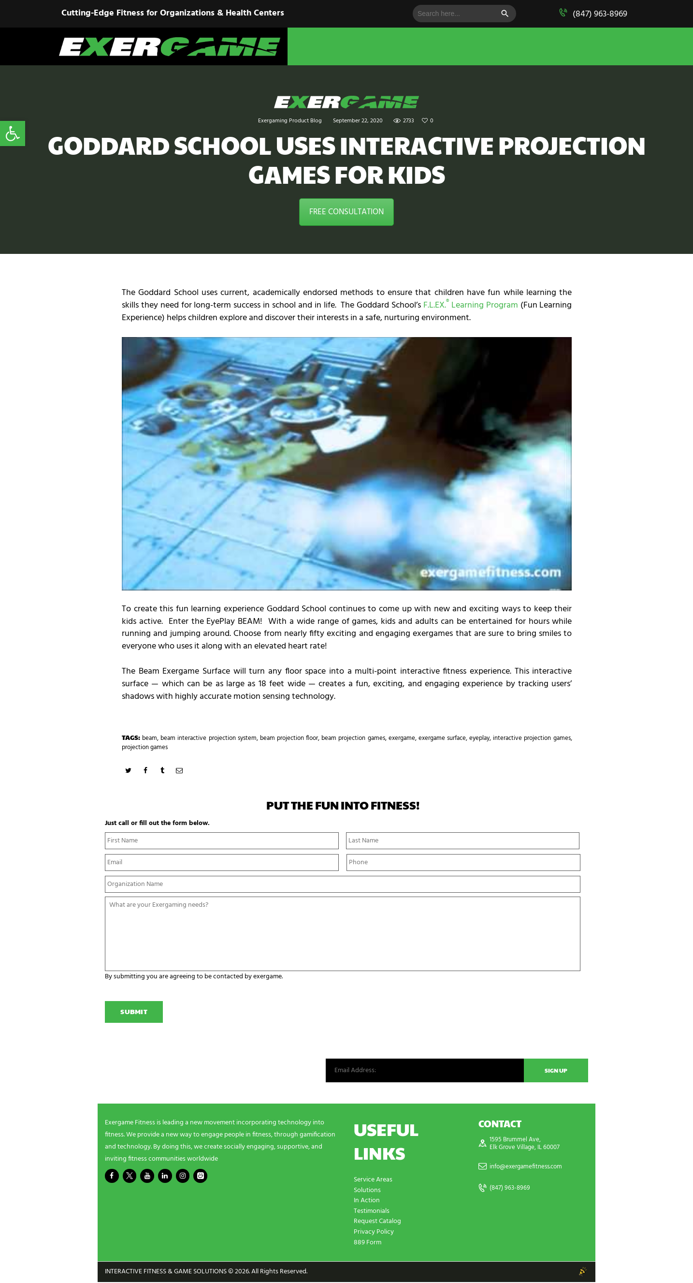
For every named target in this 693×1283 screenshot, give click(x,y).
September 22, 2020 (357, 121)
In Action (367, 1203)
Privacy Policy (374, 1233)
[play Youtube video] (347, 463)
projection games (200, 747)
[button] (12, 133)
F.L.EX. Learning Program (470, 305)
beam (151, 738)
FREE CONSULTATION (346, 212)
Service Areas (373, 1182)
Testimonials (372, 1213)
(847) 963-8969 (600, 14)
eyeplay (525, 738)
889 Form (367, 1243)
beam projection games (382, 738)
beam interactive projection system (217, 738)
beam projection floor (309, 738)
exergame (436, 738)
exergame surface (482, 738)
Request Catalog (377, 1223)
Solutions (367, 1192)
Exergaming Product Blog (290, 121)
